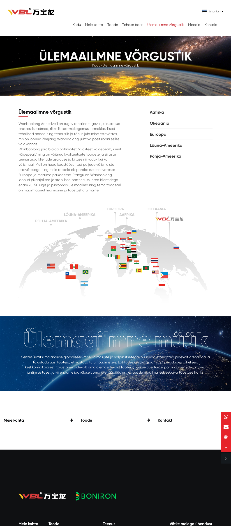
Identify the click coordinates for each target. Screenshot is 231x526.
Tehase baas (132, 25)
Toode (112, 25)
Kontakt (211, 25)
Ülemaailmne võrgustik (165, 25)
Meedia (194, 25)
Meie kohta (94, 25)
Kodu (77, 25)
